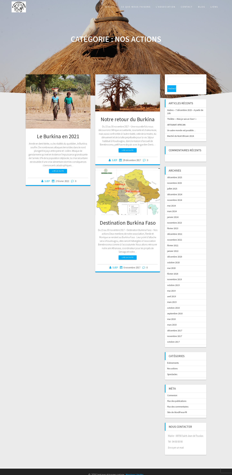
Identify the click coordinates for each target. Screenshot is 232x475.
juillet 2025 (172, 182)
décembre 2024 (174, 187)
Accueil (110, 6)
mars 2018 (172, 318)
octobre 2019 (173, 278)
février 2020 (172, 267)
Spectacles (172, 367)
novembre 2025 (174, 176)
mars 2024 (172, 204)
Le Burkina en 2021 (58, 136)
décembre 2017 (174, 323)
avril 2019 (171, 289)
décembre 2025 (174, 170)
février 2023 (172, 221)
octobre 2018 (173, 301)
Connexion (172, 388)
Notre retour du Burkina (128, 119)
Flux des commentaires (177, 400)
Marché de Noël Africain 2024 (180, 129)
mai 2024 (171, 199)
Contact (187, 6)
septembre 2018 (175, 306)
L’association (165, 6)
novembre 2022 (174, 233)
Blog (201, 6)
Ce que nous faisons (136, 6)
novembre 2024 (174, 193)
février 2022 (172, 238)
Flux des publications (176, 394)
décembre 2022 (174, 227)
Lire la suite (58, 171)
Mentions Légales (135, 467)
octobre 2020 (173, 255)
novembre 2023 (174, 216)
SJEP (47, 181)
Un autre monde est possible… (181, 123)
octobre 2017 (173, 335)
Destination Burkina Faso (128, 222)
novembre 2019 (174, 272)
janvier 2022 (172, 244)
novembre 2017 (174, 329)
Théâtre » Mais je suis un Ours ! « (182, 112)
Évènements (173, 356)
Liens (214, 6)
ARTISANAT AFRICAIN (176, 118)
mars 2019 (172, 295)
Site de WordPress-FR (177, 405)
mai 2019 (171, 284)
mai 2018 (171, 312)
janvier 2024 (172, 210)
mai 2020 (171, 261)
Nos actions (172, 361)
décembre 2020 (174, 250)
